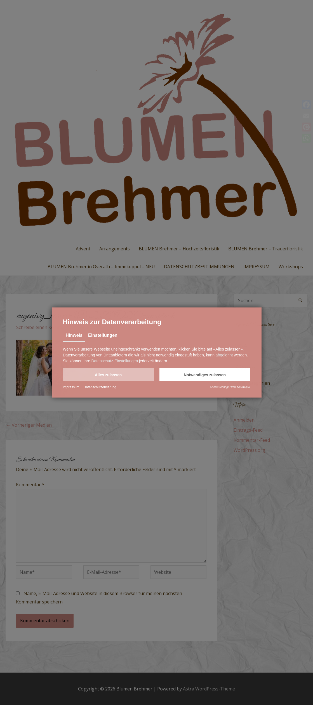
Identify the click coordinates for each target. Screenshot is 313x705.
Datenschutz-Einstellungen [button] (114, 361)
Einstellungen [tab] (102, 335)
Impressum (71, 387)
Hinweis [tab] (74, 335)
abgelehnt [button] (224, 355)
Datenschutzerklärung (100, 387)
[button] (108, 374)
